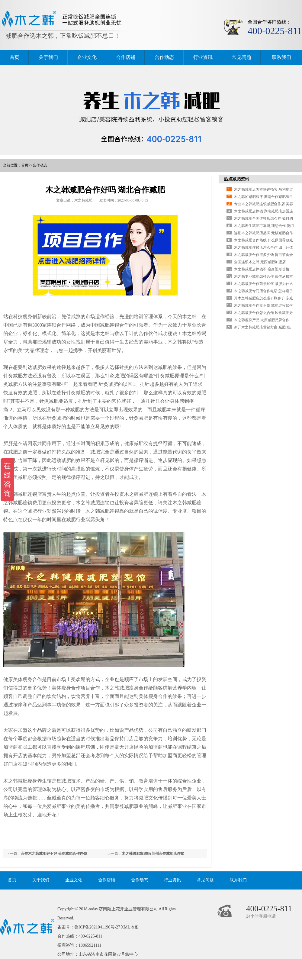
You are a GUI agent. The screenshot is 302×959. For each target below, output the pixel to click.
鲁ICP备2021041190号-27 (97, 927)
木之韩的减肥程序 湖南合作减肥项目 (263, 197)
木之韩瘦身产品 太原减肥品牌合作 (261, 320)
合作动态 (164, 57)
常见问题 (241, 57)
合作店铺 (125, 57)
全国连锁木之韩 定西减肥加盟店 (260, 262)
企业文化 (87, 57)
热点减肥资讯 (236, 179)
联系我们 (281, 57)
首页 (14, 57)
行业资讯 (203, 57)
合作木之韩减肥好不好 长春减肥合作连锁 (54, 853)
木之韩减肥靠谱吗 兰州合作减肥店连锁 (153, 853)
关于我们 (48, 57)
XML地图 (130, 927)
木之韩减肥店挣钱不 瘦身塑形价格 (261, 269)
